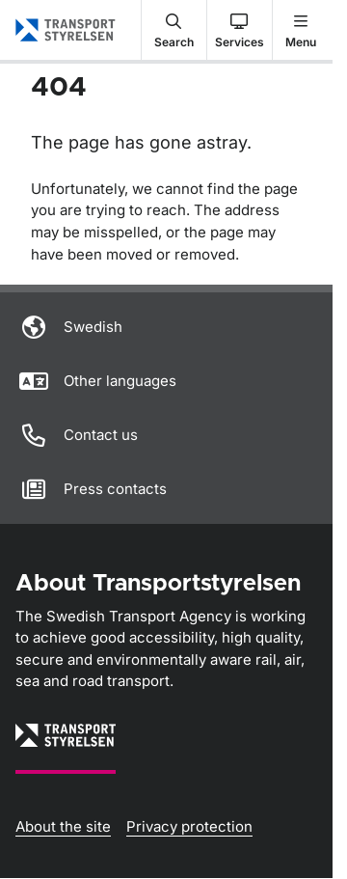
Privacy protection (189, 826)
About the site (63, 826)
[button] (174, 30)
